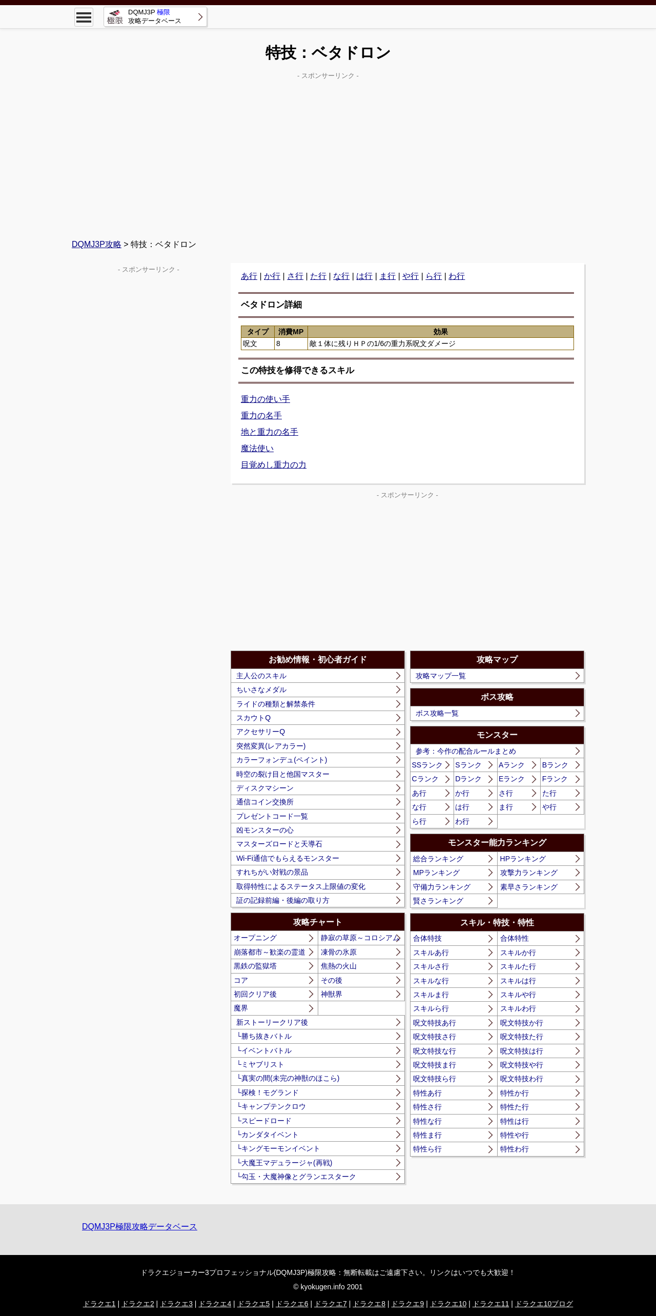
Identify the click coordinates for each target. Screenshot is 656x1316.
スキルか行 (518, 952)
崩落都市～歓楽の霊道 (269, 952)
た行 (318, 276)
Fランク (555, 779)
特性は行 (514, 1121)
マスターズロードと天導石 (279, 844)
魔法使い (257, 448)
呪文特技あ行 (434, 1023)
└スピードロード (264, 1121)
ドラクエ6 (292, 1304)
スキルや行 (518, 994)
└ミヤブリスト (260, 1064)
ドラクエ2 (137, 1304)
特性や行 (514, 1135)
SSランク (427, 765)
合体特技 (427, 938)
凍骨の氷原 (339, 952)
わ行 (456, 276)
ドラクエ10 (448, 1304)
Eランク (512, 779)
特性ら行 (427, 1149)
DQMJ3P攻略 (96, 244)
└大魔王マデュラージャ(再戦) (284, 1163)
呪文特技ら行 (434, 1079)
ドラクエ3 (176, 1304)
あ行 (249, 276)
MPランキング (436, 872)
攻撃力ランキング (529, 872)
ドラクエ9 (407, 1304)
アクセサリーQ (260, 731)
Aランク (512, 765)
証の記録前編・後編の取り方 (283, 900)
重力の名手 (261, 415)
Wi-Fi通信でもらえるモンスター (287, 858)
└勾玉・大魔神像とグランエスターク (296, 1176)
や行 (410, 276)
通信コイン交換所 (265, 802)
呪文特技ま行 (434, 1065)
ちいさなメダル (261, 689)
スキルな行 (431, 981)
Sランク (468, 765)
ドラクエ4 (214, 1304)
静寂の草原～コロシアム (360, 938)
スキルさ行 (431, 966)
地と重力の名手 (269, 432)
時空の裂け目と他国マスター (283, 774)
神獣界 (331, 994)
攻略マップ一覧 (441, 676)
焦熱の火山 (339, 966)
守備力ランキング (441, 887)
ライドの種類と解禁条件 (275, 704)
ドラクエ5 (253, 1304)
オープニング (255, 938)
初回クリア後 (255, 994)
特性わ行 (514, 1149)
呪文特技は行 (521, 1051)
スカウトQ (253, 718)
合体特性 (514, 938)
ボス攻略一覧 (437, 713)
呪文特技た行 (521, 1036)
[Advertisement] (328, 154)
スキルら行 (431, 1008)
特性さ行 (427, 1107)
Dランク (468, 779)
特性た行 (514, 1107)
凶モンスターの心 (265, 830)
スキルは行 (518, 981)
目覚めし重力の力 (273, 464)
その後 (331, 980)
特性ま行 (427, 1135)
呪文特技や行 (521, 1065)
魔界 (241, 1008)
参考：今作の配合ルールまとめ (466, 751)
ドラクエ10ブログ (544, 1304)
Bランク (555, 765)
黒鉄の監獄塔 (255, 966)
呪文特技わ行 (521, 1079)
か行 (272, 276)
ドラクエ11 (491, 1304)
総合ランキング (438, 859)
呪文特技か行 (521, 1023)
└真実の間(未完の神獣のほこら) (287, 1078)
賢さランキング (438, 901)
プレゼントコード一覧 (272, 816)
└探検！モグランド (267, 1092)
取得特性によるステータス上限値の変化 (300, 886)
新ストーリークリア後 (272, 1022)
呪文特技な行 (434, 1051)
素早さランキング (529, 887)
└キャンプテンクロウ (271, 1106)
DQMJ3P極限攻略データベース (139, 1226)
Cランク (425, 779)
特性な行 (427, 1121)
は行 (364, 276)
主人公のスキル (261, 676)
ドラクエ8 (369, 1304)
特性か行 (514, 1093)
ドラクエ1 (99, 1304)
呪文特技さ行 (434, 1036)
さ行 (295, 276)
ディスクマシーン (265, 788)
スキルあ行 (431, 952)
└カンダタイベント (267, 1134)
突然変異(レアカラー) (270, 746)
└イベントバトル (264, 1050)
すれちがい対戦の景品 (272, 872)
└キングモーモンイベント (278, 1148)
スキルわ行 (518, 1008)
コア (241, 980)
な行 (341, 276)
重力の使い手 (265, 399)
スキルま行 (431, 994)
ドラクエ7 (330, 1304)
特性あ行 (427, 1093)
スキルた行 (518, 966)
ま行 (387, 276)
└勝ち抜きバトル (264, 1036)
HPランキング (523, 859)
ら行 (433, 276)
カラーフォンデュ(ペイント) (281, 760)
